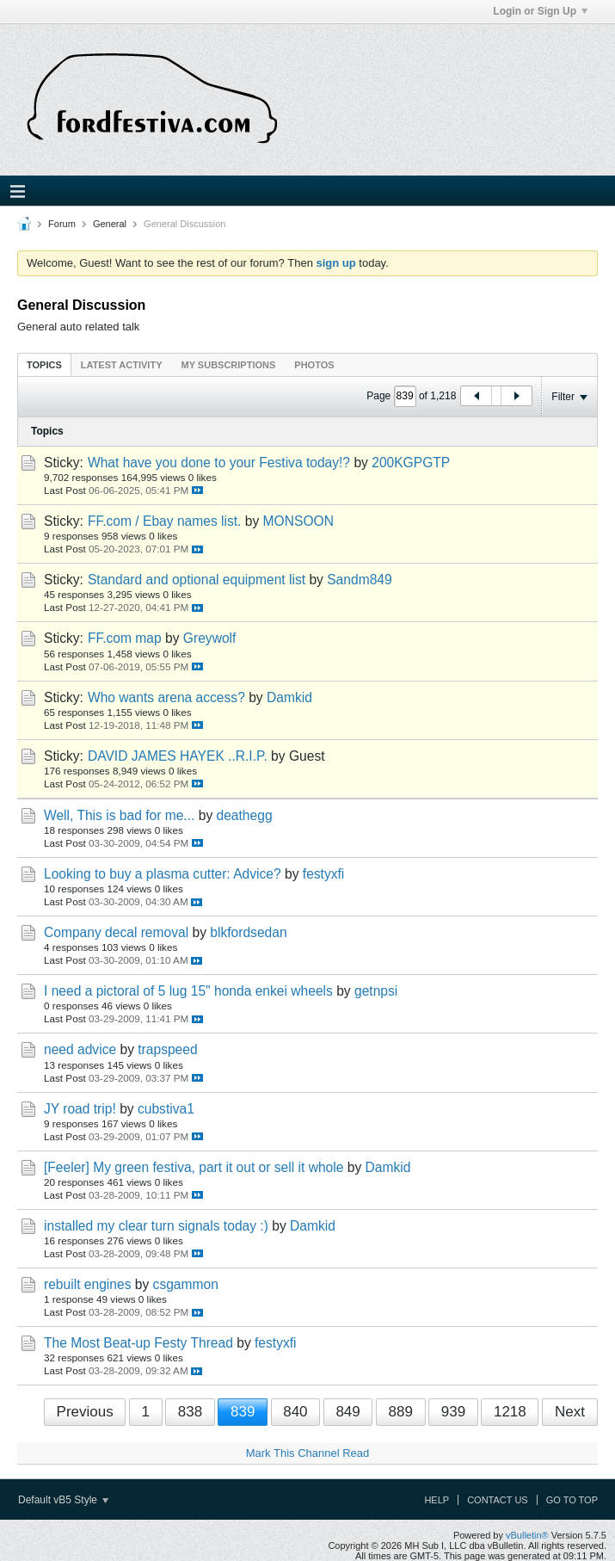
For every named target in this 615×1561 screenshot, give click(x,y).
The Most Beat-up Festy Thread (138, 1343)
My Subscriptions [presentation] (228, 365)
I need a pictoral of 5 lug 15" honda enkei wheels (188, 991)
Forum (62, 224)
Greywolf (210, 638)
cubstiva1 (166, 1108)
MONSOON (298, 521)
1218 (510, 1412)
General (109, 224)
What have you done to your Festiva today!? (219, 462)
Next (570, 1412)
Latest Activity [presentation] (122, 365)
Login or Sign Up (540, 11)
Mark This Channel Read (308, 1453)
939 (453, 1412)
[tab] (44, 364)
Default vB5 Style (63, 1500)
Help (436, 1500)
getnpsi (375, 991)
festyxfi (324, 874)
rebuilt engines (87, 1284)
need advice (80, 1049)
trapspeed (167, 1049)
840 (295, 1412)
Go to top (572, 1500)
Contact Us (497, 1500)
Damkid (289, 697)
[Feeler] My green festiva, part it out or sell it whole (193, 1167)
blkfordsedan (248, 932)
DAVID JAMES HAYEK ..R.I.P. (178, 756)
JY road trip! (80, 1108)
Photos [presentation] (314, 365)
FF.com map (125, 638)
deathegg (245, 815)
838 (190, 1412)
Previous (85, 1412)
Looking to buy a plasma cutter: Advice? (162, 874)
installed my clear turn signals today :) (156, 1226)
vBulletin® (527, 1535)
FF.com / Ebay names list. (165, 521)
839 (243, 1412)
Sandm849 (359, 579)
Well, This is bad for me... (119, 815)
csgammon (185, 1284)
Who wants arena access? (166, 697)
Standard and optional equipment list (196, 579)
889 (401, 1412)
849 (347, 1412)
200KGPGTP (411, 462)
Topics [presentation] (44, 365)
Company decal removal (116, 932)
